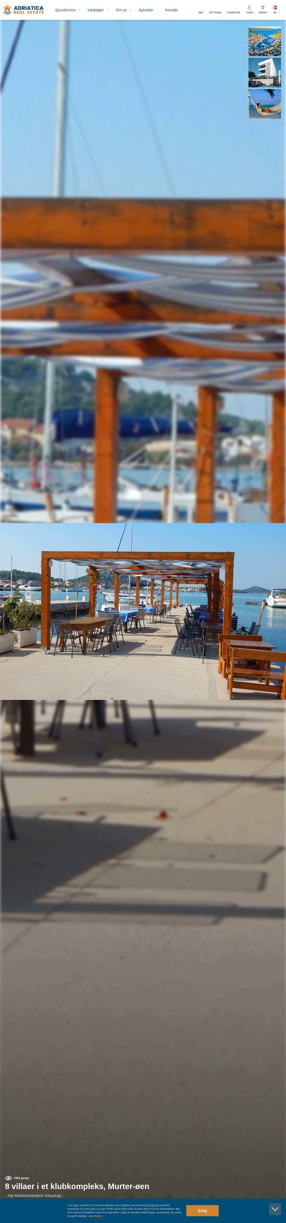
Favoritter (233, 12)
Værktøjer (96, 9)
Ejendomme (65, 9)
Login (249, 12)
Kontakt (171, 9)
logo (23, 10)
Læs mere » (95, 1215)
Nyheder (146, 9)
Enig (202, 1211)
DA (274, 12)
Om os (121, 9)
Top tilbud (215, 12)
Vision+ (263, 12)
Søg (200, 12)
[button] (264, 41)
